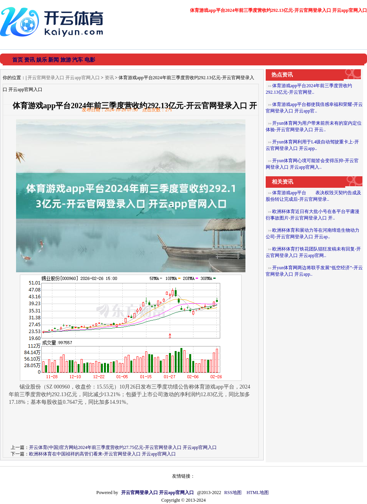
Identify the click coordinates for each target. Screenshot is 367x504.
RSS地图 (233, 492)
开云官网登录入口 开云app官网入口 (63, 77)
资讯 (109, 77)
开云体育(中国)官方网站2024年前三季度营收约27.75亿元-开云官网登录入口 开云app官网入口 (123, 447)
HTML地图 (258, 492)
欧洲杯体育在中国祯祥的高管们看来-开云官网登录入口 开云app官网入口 (102, 454)
